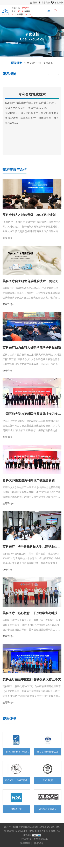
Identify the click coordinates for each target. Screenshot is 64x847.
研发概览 (16, 62)
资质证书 (48, 63)
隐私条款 (39, 843)
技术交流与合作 (32, 63)
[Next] (57, 75)
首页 (35, 2)
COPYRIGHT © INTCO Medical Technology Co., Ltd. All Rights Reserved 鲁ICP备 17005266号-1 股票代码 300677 (32, 831)
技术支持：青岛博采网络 (35, 839)
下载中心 (59, 2)
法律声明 (25, 843)
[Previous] (50, 75)
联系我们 (45, 2)
